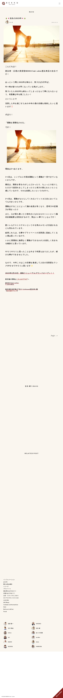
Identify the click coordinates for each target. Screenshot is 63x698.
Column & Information (10, 604)
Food (5, 611)
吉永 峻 (11, 22)
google (9, 291)
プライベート (7, 588)
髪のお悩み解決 (7, 584)
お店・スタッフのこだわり (11, 595)
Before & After (8, 609)
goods (5, 582)
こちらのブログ (22, 279)
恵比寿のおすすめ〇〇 (9, 591)
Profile (53, 336)
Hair (4, 607)
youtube (6, 600)
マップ (14, 291)
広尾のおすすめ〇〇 (9, 593)
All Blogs (6, 602)
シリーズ (6, 586)
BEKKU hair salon (10, 696)
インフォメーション (9, 579)
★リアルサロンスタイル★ (11, 598)
